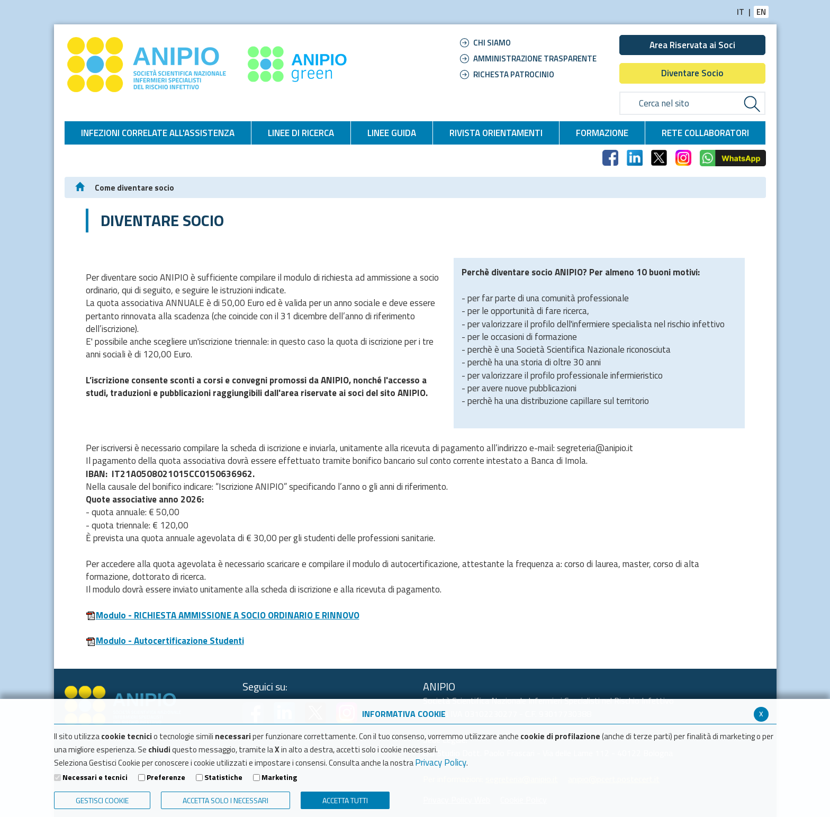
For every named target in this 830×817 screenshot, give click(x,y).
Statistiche (223, 777)
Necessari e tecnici (95, 777)
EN (761, 12)
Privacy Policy (440, 762)
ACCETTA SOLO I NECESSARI (225, 800)
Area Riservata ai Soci (692, 45)
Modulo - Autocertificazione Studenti (165, 641)
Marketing (279, 777)
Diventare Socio (692, 73)
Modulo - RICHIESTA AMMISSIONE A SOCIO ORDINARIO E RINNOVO (222, 615)
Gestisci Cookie (102, 800)
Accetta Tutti (345, 800)
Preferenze (166, 777)
